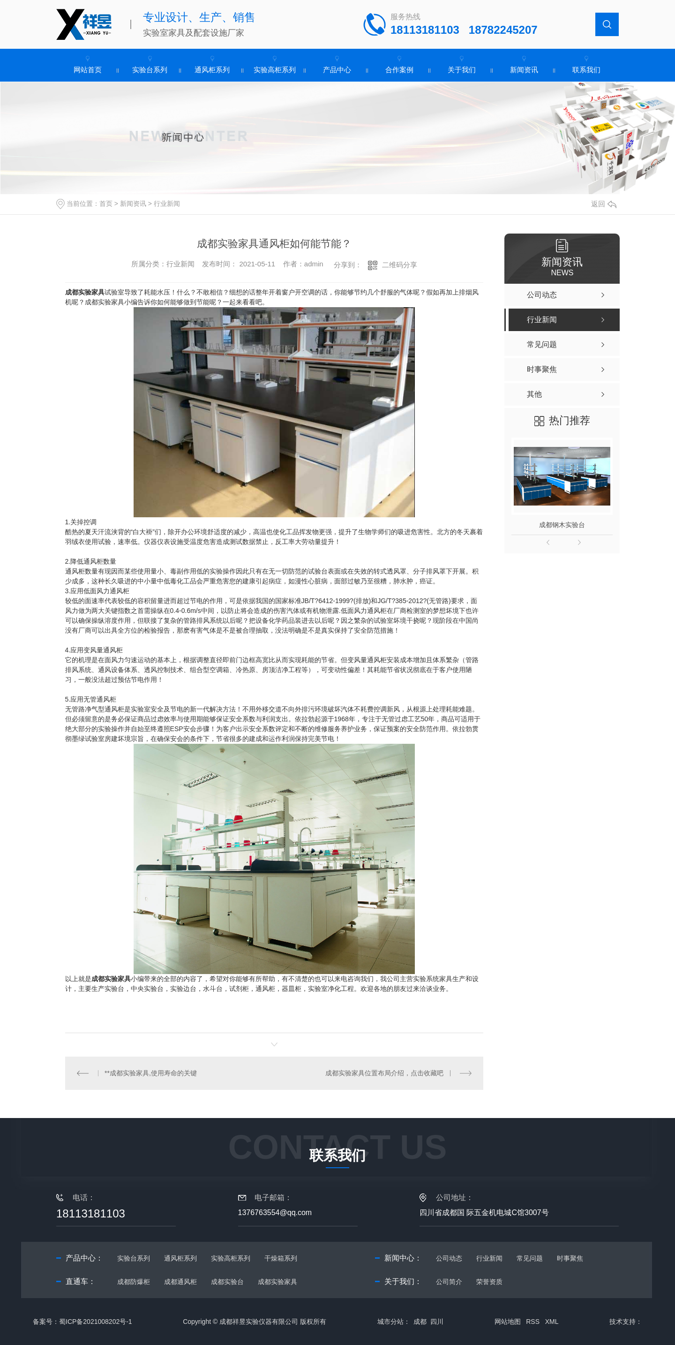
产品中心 (337, 70)
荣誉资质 (489, 1281)
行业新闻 (167, 203)
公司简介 (449, 1281)
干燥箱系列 (280, 1258)
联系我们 (586, 70)
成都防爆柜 (133, 1281)
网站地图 (508, 1321)
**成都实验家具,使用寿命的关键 (151, 1073)
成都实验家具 (111, 978)
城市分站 (390, 1321)
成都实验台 (227, 1281)
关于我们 (462, 70)
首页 (105, 203)
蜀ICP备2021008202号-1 (95, 1321)
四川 (436, 1321)
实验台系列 (149, 70)
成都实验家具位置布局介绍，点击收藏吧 (384, 1073)
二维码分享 (399, 265)
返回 (603, 204)
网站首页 (88, 70)
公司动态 (449, 1258)
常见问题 (530, 1258)
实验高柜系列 (275, 70)
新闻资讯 (524, 70)
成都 (420, 1321)
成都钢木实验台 (562, 525)
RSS (533, 1321)
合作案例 (399, 70)
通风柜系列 (212, 70)
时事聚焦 (570, 1258)
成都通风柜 (180, 1281)
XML (552, 1321)
